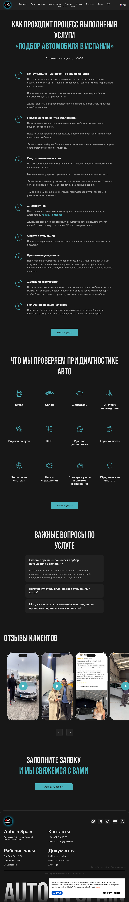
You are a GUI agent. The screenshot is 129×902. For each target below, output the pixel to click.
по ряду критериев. (52, 214)
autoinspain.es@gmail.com (60, 841)
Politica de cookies (57, 856)
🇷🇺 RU (123, 5)
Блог (73, 6)
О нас (100, 4)
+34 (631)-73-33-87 (57, 837)
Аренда (68, 4)
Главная (23, 4)
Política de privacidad (58, 860)
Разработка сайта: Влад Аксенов (108, 867)
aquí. (98, 887)
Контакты (62, 6)
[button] (54, 786)
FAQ (108, 4)
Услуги (79, 4)
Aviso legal (53, 864)
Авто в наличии (38, 4)
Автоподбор (55, 4)
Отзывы (90, 4)
